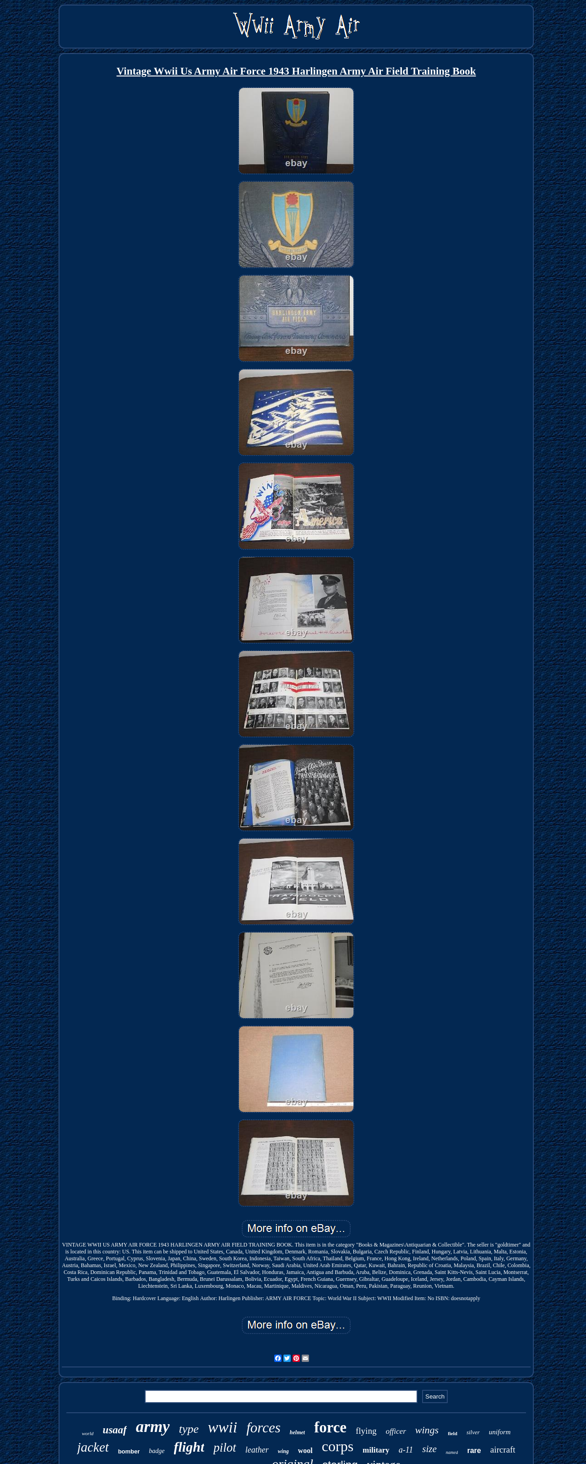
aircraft (502, 1449)
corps (337, 1446)
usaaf (114, 1430)
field (452, 1433)
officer (395, 1431)
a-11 (406, 1449)
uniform (500, 1432)
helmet (297, 1432)
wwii (222, 1427)
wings (427, 1430)
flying (366, 1431)
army (153, 1427)
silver (473, 1432)
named (452, 1452)
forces (263, 1428)
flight (189, 1446)
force (330, 1427)
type (189, 1429)
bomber (129, 1451)
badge (156, 1451)
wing (283, 1451)
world (88, 1433)
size (429, 1448)
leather (257, 1449)
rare (474, 1450)
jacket (93, 1447)
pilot (224, 1447)
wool (305, 1450)
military (376, 1450)
